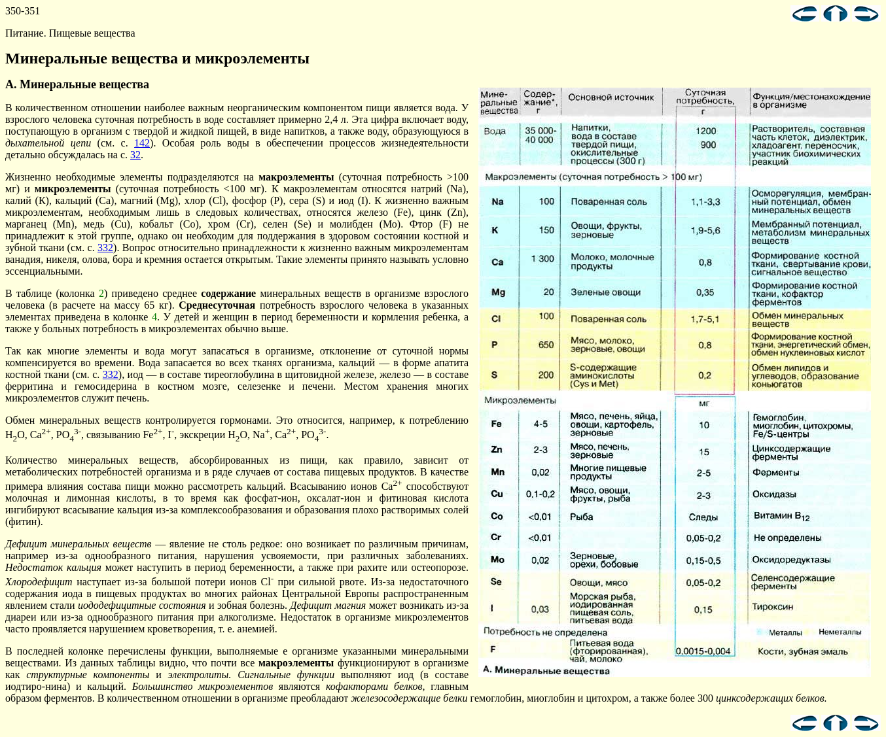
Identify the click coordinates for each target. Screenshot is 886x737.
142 (142, 142)
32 (135, 154)
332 (105, 247)
